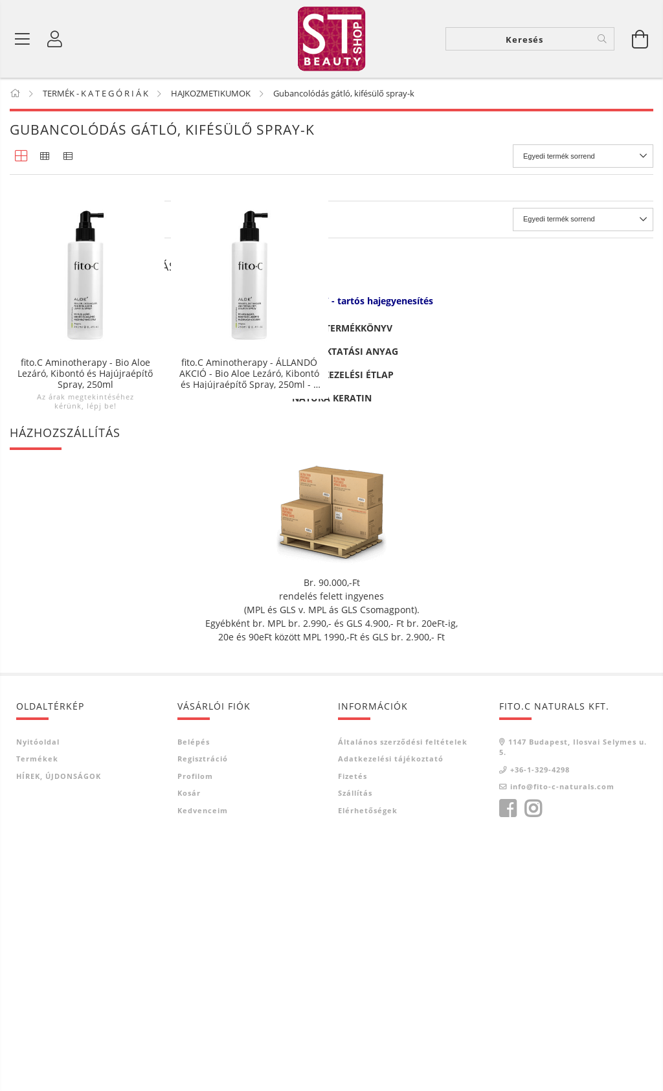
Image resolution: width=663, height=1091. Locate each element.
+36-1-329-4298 (540, 1010)
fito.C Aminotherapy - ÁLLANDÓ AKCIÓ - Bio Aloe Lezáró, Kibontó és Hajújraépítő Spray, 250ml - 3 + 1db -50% (249, 373)
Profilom (195, 1016)
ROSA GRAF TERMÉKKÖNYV (331, 568)
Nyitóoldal (38, 982)
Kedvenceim (202, 1050)
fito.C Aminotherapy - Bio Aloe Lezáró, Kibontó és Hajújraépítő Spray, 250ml (85, 373)
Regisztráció (202, 999)
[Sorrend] (583, 156)
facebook (507, 1049)
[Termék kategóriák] (23, 39)
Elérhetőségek (368, 1050)
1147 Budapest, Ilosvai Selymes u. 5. (573, 987)
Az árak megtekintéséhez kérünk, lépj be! (85, 400)
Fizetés (352, 1016)
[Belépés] (55, 39)
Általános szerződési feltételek (402, 982)
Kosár (189, 1034)
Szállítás (355, 1034)
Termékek (37, 999)
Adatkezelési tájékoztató (391, 999)
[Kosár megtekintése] (640, 39)
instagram (532, 1049)
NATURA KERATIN (332, 638)
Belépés (193, 982)
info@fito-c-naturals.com (562, 1027)
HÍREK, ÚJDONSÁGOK (58, 1016)
